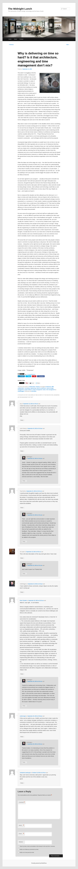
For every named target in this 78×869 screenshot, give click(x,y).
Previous (11, 44)
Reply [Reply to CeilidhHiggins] (22, 592)
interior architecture (41, 388)
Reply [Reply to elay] (22, 420)
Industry (38, 386)
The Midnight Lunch (20, 8)
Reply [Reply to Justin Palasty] (22, 451)
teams (44, 389)
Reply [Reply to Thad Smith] (22, 507)
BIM (53, 386)
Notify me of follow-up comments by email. (29, 849)
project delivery (28, 389)
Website (21, 842)
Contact (21, 39)
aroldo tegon (23, 716)
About (15, 39)
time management (50, 389)
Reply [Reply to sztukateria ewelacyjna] (22, 783)
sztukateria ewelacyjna (25, 772)
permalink (34, 391)
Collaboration (32, 386)
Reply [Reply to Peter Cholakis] (22, 674)
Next (68, 44)
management (21, 389)
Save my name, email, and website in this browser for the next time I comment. (37, 846)
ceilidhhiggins (21, 391)
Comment (22, 802)
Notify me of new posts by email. (27, 852)
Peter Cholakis (23, 600)
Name (21, 825)
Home (9, 39)
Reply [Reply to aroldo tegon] (22, 736)
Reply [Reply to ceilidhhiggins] (24, 481)
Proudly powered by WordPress (39, 863)
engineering (33, 388)
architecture (48, 386)
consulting (27, 388)
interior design (50, 388)
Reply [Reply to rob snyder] (22, 558)
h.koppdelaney (31, 374)
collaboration (21, 388)
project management (37, 389)
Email (21, 833)
